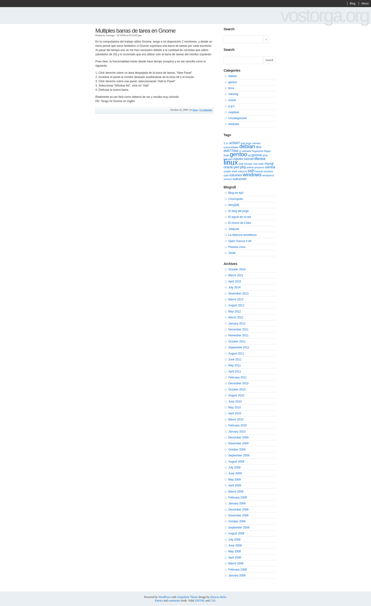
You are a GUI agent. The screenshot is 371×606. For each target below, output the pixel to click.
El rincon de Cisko (239, 223)
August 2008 (236, 533)
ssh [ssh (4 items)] (251, 170)
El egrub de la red (239, 217)
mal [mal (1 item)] (255, 163)
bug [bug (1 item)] (243, 143)
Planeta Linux (237, 247)
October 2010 (237, 389)
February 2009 (237, 497)
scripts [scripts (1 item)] (227, 171)
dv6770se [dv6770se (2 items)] (231, 151)
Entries (159, 600)
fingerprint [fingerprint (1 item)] (257, 151)
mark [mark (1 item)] (261, 163)
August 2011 (236, 353)
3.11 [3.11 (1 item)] (226, 143)
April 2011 (234, 371)
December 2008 (238, 509)
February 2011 (237, 377)
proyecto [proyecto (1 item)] (259, 167)
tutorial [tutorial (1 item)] (259, 171)
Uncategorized (237, 118)
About (365, 3)
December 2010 (238, 383)
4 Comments (205, 109)
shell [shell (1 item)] (234, 171)
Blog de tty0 (235, 193)
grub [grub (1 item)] (265, 155)
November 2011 (238, 335)
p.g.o (231, 106)
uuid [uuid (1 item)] (226, 175)
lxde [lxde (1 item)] (241, 163)
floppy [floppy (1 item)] (267, 151)
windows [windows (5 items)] (252, 174)
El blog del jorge (238, 211)
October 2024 (237, 269)
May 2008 (234, 551)
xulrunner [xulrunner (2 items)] (240, 179)
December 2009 (238, 437)
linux (195, 109)
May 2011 (234, 365)
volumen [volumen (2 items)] (235, 175)
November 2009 (238, 443)
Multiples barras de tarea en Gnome (135, 30)
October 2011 (237, 341)
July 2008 (234, 539)
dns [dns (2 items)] (258, 147)
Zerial (231, 253)
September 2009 (238, 455)
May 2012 (234, 311)
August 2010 (236, 395)
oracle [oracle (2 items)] (228, 167)
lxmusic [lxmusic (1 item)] (248, 163)
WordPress (164, 597)
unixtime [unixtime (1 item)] (268, 171)
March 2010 (235, 419)
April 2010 (234, 413)
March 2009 (235, 491)
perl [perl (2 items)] (236, 167)
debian (232, 76)
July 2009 (234, 467)
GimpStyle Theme (187, 597)
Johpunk (233, 229)
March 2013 (235, 299)
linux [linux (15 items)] (231, 162)
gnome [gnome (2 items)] (257, 155)
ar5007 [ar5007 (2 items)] (234, 143)
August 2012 (236, 305)
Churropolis (235, 199)
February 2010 (237, 425)
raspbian (233, 112)
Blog (352, 3)
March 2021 (235, 275)
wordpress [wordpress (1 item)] (268, 175)
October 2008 (237, 521)
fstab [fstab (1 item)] (226, 155)
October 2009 (237, 449)
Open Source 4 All (239, 241)
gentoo (232, 82)
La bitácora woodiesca (242, 235)
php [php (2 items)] (243, 167)
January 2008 (237, 575)
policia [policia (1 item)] (250, 167)
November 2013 (238, 293)
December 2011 (238, 329)
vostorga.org (324, 15)
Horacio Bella (218, 597)
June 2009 (235, 473)
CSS (212, 600)
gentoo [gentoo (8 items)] (238, 154)
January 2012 (237, 323)
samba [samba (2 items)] (270, 167)
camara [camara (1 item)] (256, 143)
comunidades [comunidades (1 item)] (231, 147)
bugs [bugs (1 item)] (248, 143)
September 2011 (238, 347)
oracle (232, 100)
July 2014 (234, 287)
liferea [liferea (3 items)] (259, 158)
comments (174, 600)
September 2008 (238, 527)
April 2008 (234, 557)
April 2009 (234, 485)
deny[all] (233, 205)
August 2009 (236, 461)
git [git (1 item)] (249, 155)
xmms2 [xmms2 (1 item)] (228, 179)
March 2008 (235, 563)
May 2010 (234, 407)
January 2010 (237, 431)
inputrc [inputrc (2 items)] (238, 159)
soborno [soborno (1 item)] (242, 171)
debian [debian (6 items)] (247, 146)
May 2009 (234, 479)
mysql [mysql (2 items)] (269, 163)
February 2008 (237, 569)
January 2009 (237, 503)
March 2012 (235, 317)
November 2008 (238, 515)
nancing (233, 94)
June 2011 (235, 359)
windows (233, 124)
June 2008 (235, 545)
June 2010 (235, 401)
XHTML (200, 600)
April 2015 (234, 281)
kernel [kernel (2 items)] (249, 159)
